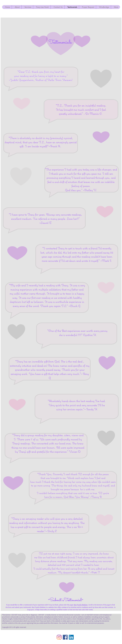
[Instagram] (59, 637)
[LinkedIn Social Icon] (71, 637)
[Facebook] (65, 637)
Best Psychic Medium (81, 605)
